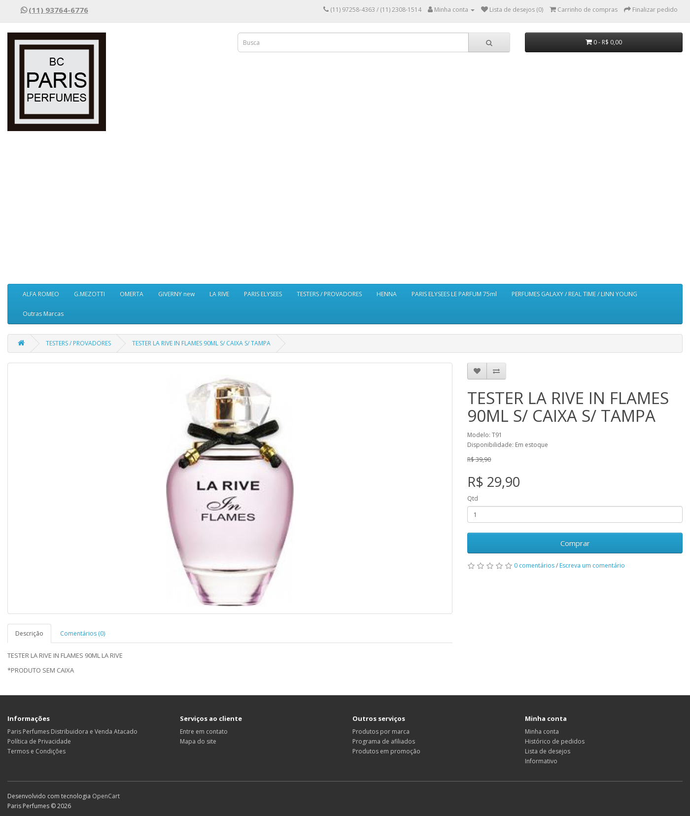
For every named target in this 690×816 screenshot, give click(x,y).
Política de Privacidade (39, 741)
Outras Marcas (43, 313)
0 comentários (534, 565)
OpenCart (106, 796)
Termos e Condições (36, 751)
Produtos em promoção (386, 751)
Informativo (541, 761)
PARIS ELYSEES (263, 294)
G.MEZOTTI (89, 294)
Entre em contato (204, 731)
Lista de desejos (547, 751)
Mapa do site (198, 741)
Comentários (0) (82, 633)
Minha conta (542, 731)
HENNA (387, 294)
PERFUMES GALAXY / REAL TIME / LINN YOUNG (574, 294)
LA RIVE (219, 294)
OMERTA (131, 294)
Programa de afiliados (383, 741)
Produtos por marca (381, 731)
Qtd (472, 498)
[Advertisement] (345, 210)
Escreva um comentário (592, 565)
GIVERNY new (176, 294)
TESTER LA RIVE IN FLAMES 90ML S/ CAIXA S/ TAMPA (201, 343)
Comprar (575, 543)
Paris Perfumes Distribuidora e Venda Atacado (72, 731)
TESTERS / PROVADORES (329, 294)
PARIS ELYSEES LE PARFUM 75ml (454, 294)
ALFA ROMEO (41, 294)
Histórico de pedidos (555, 741)
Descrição (29, 633)
